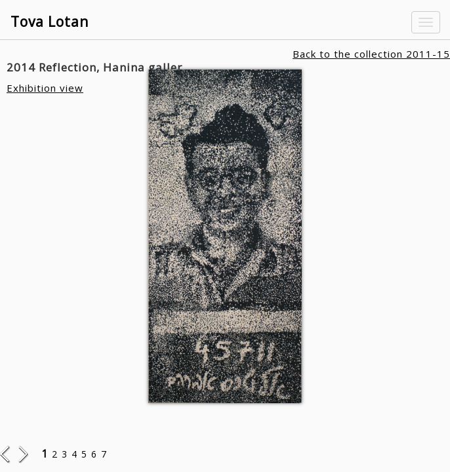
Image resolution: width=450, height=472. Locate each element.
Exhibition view (45, 87)
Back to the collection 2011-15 (371, 53)
